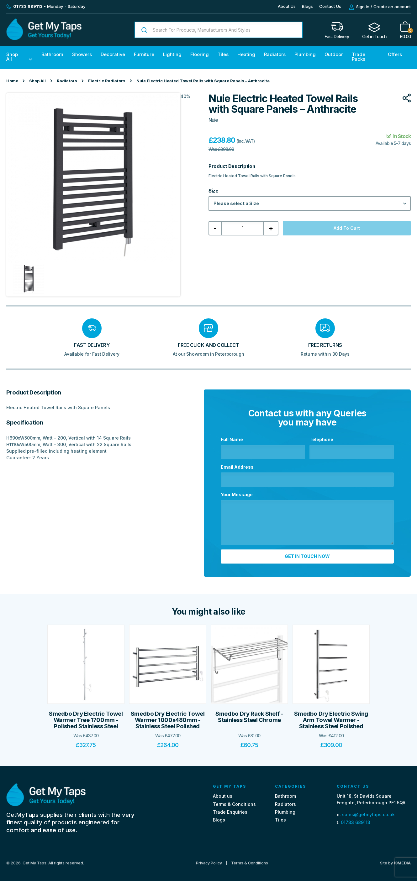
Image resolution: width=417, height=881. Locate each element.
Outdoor (334, 54)
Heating (246, 54)
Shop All (12, 57)
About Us (287, 6)
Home (12, 81)
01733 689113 (355, 819)
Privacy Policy (209, 860)
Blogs (307, 6)
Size (213, 190)
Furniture (144, 54)
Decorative (113, 54)
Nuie (213, 120)
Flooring (199, 54)
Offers (395, 54)
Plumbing (305, 54)
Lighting (172, 54)
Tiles (223, 54)
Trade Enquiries (230, 809)
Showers (82, 54)
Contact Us (330, 6)
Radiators (275, 54)
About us (222, 793)
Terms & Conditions (234, 801)
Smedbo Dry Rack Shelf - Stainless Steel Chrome (249, 714)
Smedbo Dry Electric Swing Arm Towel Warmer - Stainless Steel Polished (331, 717)
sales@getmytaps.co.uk (368, 811)
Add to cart (347, 228)
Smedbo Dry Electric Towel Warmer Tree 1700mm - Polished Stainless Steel (86, 717)
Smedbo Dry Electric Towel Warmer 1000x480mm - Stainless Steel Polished (168, 717)
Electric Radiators (106, 81)
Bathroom (52, 54)
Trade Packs (358, 57)
